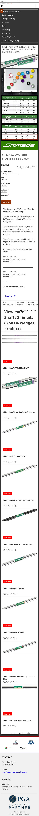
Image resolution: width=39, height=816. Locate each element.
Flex (2, 178)
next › (21, 733)
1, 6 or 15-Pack (6, 172)
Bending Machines (8, 15)
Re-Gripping (6, 30)
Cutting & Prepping (8, 19)
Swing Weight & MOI (9, 37)
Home (4, 47)
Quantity (5, 195)
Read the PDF (10, 296)
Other (4, 26)
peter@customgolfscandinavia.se (14, 772)
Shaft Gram (5, 183)
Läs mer (7, 361)
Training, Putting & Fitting (10, 41)
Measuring (5, 22)
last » (28, 733)
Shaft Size (5, 189)
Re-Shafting (6, 33)
